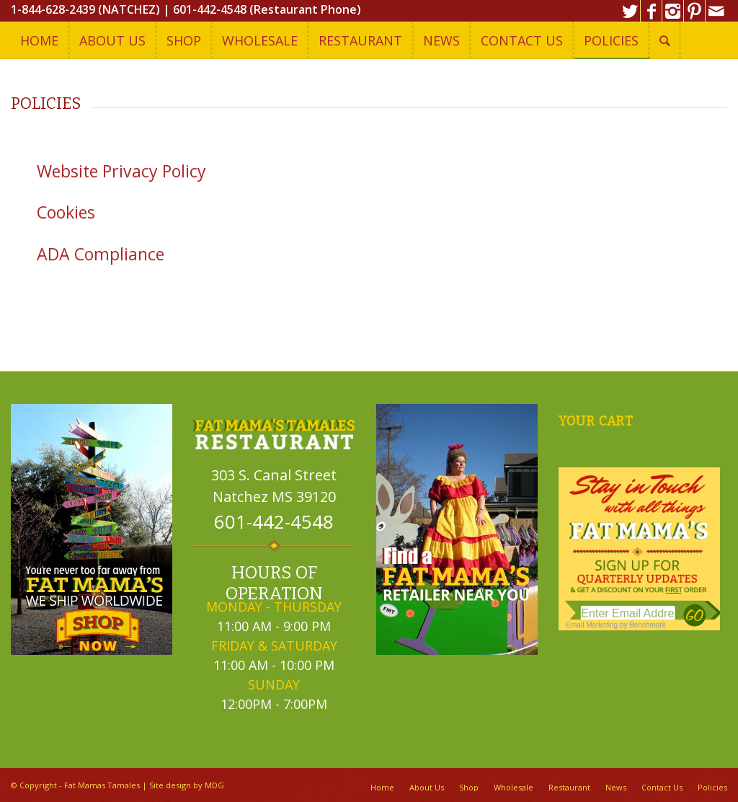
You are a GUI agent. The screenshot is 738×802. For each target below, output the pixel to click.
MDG (214, 785)
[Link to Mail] (716, 11)
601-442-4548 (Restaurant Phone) (267, 9)
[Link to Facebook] (651, 11)
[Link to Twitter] (629, 11)
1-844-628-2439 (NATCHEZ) (85, 9)
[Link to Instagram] (672, 11)
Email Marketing (592, 625)
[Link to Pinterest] (694, 11)
